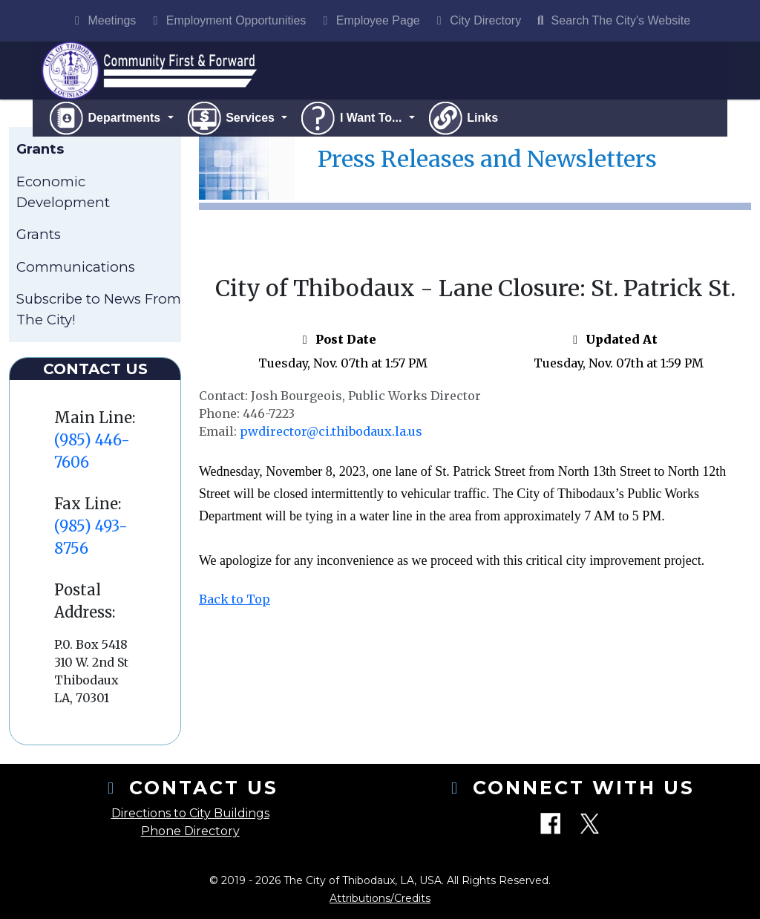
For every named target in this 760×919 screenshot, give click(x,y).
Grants (38, 235)
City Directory (476, 20)
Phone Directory (190, 831)
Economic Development (63, 193)
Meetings (103, 20)
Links (462, 119)
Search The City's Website (611, 20)
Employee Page (368, 20)
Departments (106, 119)
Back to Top (234, 600)
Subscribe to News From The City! (98, 311)
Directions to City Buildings (190, 813)
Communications (75, 267)
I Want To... (351, 119)
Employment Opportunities (227, 20)
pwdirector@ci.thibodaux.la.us (331, 432)
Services (232, 119)
